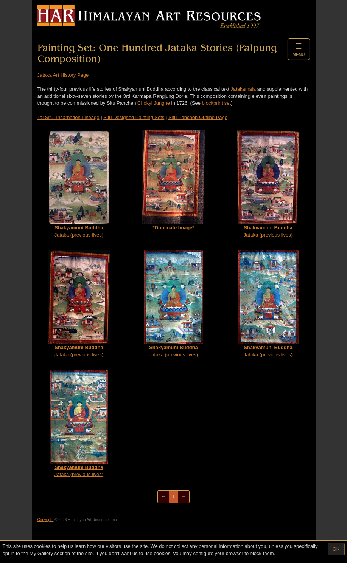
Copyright (45, 520)
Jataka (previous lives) (78, 184)
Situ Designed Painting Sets (133, 117)
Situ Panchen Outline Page (197, 117)
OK (336, 549)
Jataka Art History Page (63, 75)
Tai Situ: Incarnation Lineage (68, 117)
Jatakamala (242, 89)
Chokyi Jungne (153, 103)
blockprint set (216, 103)
